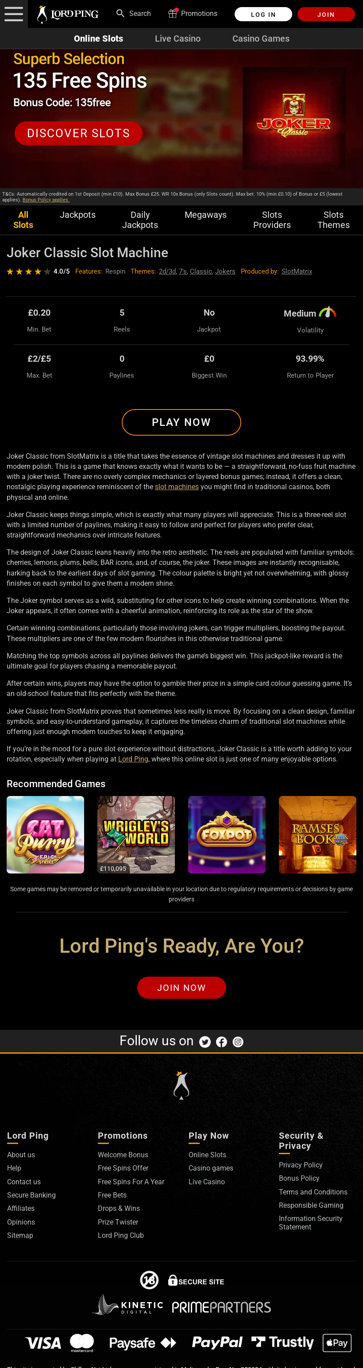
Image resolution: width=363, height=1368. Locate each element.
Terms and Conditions (313, 1192)
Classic (201, 271)
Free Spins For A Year (131, 1182)
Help (14, 1168)
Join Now (181, 987)
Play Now (181, 422)
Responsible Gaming (311, 1205)
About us (21, 1155)
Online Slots (98, 38)
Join (326, 14)
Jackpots (78, 215)
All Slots (23, 220)
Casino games (211, 1168)
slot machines (177, 487)
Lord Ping (133, 759)
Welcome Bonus (123, 1155)
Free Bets (112, 1195)
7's (183, 271)
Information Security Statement (311, 1222)
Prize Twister (118, 1222)
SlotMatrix (297, 271)
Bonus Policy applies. (46, 200)
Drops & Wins (119, 1208)
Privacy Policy (301, 1165)
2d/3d (167, 271)
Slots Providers (272, 220)
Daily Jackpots (140, 220)
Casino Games (261, 38)
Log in (263, 14)
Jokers (225, 271)
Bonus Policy (299, 1178)
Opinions (21, 1222)
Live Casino (178, 38)
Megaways (206, 215)
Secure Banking (31, 1195)
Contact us (24, 1182)
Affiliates (21, 1208)
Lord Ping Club (121, 1235)
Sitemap (20, 1235)
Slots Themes (333, 220)
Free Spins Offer (123, 1168)
